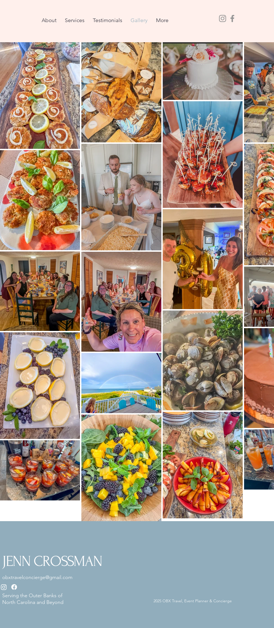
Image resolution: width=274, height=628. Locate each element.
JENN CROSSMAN (52, 561)
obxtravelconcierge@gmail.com (37, 577)
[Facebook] (232, 18)
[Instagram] (222, 18)
